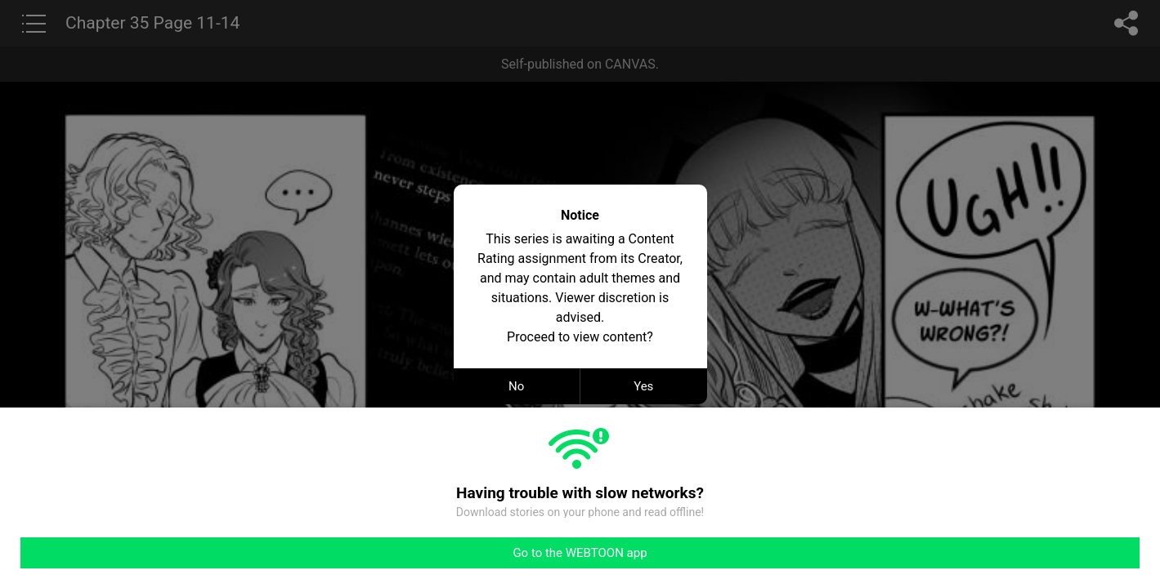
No (516, 386)
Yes (643, 386)
